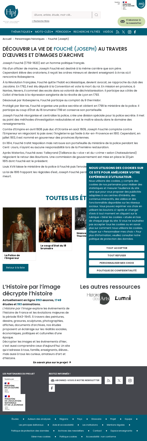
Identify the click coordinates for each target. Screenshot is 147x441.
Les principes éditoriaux (31, 424)
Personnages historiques (29, 39)
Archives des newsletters (71, 430)
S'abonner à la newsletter (133, 21)
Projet (113, 419)
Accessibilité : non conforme (101, 436)
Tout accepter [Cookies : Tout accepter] (116, 248)
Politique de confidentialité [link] (117, 270)
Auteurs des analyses (39, 419)
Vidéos (108, 32)
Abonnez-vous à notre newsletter (75, 380)
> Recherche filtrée (40, 21)
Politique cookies (68, 436)
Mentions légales (116, 424)
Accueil (7, 39)
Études (15, 419)
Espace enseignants (121, 430)
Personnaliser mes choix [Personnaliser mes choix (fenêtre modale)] (117, 262)
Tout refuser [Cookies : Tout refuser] (117, 255)
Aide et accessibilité (62, 424)
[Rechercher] (62, 15)
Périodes (62, 32)
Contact (97, 430)
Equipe (128, 419)
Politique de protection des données (30, 430)
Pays (79, 419)
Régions (64, 419)
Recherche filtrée (86, 32)
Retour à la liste (15, 267)
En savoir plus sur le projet (50, 362)
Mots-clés (43, 32)
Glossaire (96, 419)
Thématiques (20, 32)
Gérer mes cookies (41, 436)
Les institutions (90, 424)
